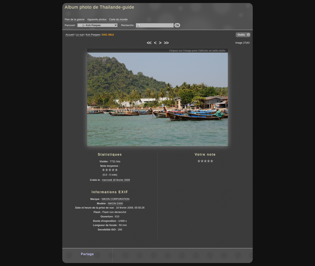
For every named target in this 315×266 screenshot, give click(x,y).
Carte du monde (118, 19)
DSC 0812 (108, 34)
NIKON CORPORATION (115, 199)
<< (149, 42)
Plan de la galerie (75, 19)
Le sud (80, 34)
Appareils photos (96, 19)
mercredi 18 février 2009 (116, 179)
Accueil (69, 34)
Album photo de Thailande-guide (99, 7)
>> (166, 42)
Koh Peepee (93, 34)
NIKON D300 (115, 203)
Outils (241, 34)
